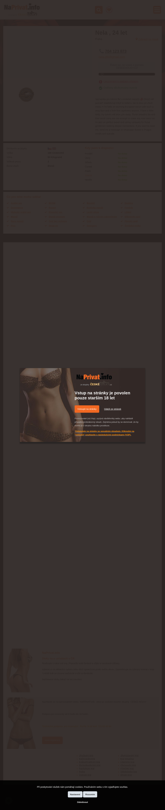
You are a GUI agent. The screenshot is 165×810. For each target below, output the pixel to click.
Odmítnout (82, 802)
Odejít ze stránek (112, 409)
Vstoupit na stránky (87, 409)
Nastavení (75, 794)
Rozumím (90, 794)
